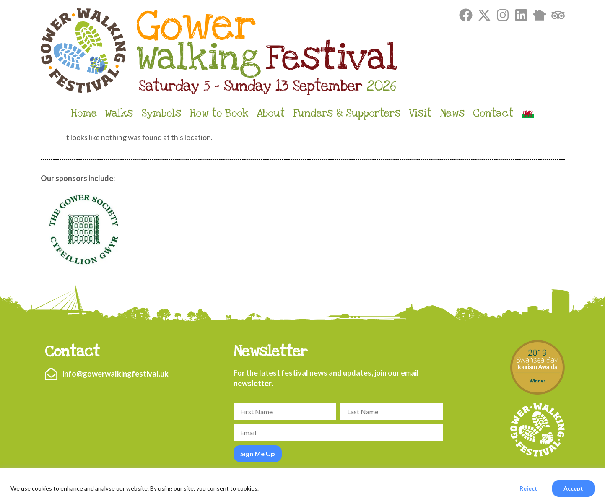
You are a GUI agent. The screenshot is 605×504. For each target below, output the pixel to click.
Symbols (161, 113)
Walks (119, 113)
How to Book (219, 113)
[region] (302, 486)
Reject (528, 488)
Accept (573, 488)
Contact (493, 113)
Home (84, 113)
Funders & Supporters (346, 113)
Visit (420, 113)
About (271, 113)
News (452, 113)
